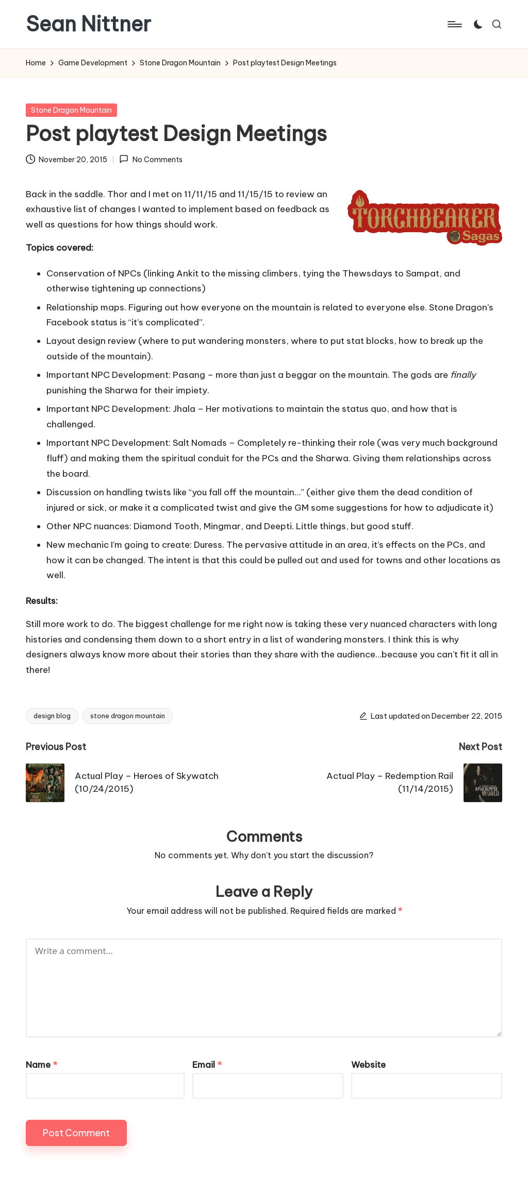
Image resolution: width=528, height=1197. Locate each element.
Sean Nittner (88, 24)
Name (41, 1064)
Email (207, 1064)
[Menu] (454, 24)
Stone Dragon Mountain (71, 110)
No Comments (150, 159)
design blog (52, 716)
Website (368, 1064)
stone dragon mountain (127, 716)
